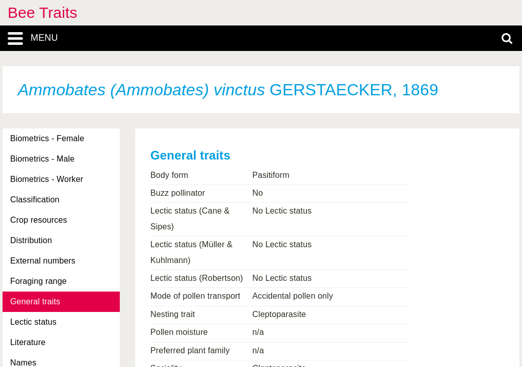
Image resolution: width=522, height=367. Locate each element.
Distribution (31, 240)
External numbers (42, 260)
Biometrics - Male (42, 158)
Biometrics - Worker (46, 179)
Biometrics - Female (47, 138)
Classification (35, 199)
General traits (35, 301)
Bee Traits (42, 12)
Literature (27, 342)
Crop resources (38, 220)
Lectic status (33, 322)
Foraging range (38, 281)
